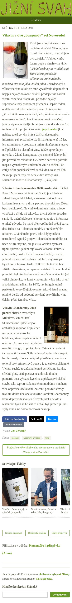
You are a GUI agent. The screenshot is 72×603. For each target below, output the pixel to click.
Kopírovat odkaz (14, 424)
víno (47, 438)
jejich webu (49, 129)
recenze (15, 438)
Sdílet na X (36, 419)
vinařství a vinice (32, 438)
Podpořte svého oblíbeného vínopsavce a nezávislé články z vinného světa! (36, 450)
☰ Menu (36, 20)
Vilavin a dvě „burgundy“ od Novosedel (33, 35)
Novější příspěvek (13, 533)
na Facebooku (44, 578)
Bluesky (52, 419)
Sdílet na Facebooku (15, 419)
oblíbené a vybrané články (54, 574)
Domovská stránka (37, 533)
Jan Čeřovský (18, 430)
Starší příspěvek (59, 533)
